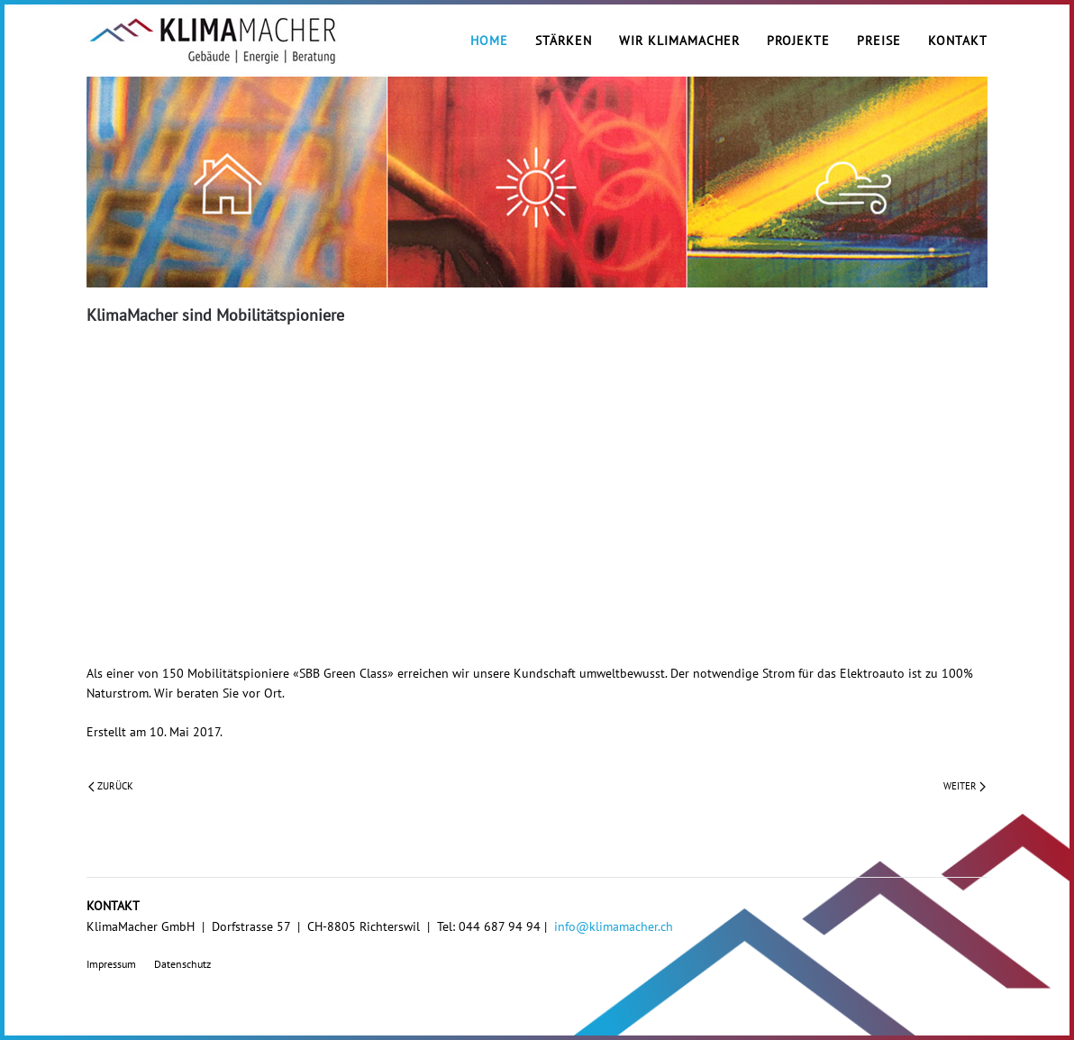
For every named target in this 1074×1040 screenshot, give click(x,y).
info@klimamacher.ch (613, 926)
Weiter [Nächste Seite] (964, 786)
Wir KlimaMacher (679, 40)
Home (489, 40)
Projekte (798, 40)
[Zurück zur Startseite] (212, 41)
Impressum (111, 964)
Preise (879, 40)
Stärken (563, 40)
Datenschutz (182, 964)
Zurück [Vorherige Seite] (110, 786)
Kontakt (958, 40)
